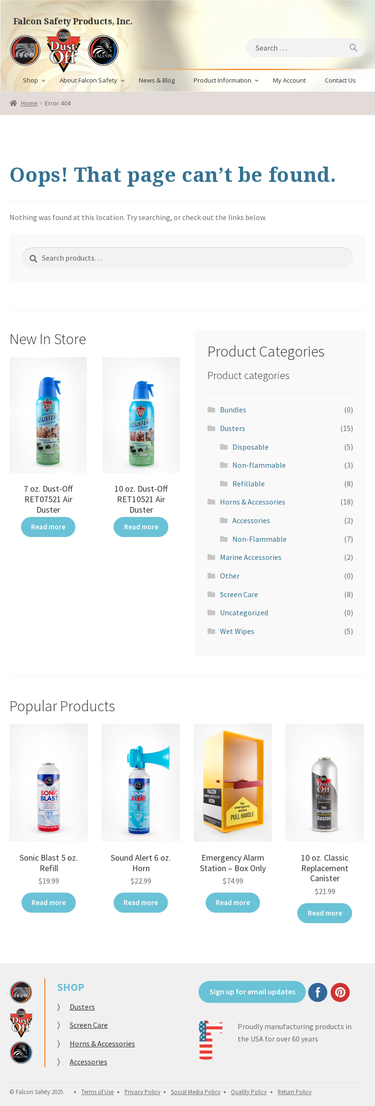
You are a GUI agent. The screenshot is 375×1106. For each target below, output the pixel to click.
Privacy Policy (142, 1089)
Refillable (248, 483)
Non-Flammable (259, 539)
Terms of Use (97, 1089)
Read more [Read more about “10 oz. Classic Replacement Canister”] (325, 912)
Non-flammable (259, 465)
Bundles (233, 409)
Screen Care (239, 594)
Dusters (232, 428)
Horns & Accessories (252, 501)
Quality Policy (249, 1089)
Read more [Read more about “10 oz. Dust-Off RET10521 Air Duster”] (141, 526)
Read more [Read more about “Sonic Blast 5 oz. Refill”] (48, 901)
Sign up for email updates (252, 989)
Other (230, 575)
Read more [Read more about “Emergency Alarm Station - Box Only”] (233, 901)
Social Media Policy (195, 1089)
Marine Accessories (250, 557)
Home (29, 103)
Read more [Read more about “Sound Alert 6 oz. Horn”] (140, 901)
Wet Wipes (237, 631)
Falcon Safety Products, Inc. (73, 21)
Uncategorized (244, 612)
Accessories (251, 520)
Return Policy (295, 1089)
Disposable (250, 447)
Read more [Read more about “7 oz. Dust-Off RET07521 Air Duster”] (48, 526)
